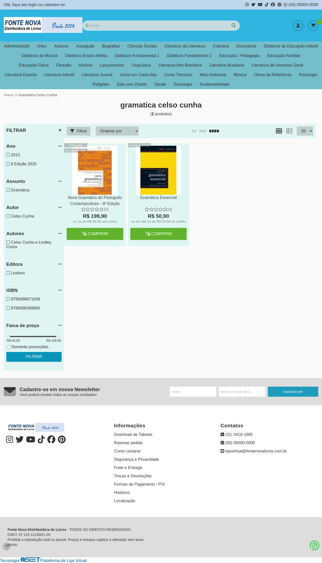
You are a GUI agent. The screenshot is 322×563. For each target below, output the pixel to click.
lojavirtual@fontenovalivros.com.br (254, 451)
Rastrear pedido (128, 443)
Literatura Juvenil (97, 75)
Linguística (141, 65)
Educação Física (34, 65)
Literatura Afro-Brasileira (180, 65)
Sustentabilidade (214, 84)
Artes (42, 46)
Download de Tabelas (133, 434)
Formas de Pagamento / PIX (139, 484)
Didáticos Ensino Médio (86, 56)
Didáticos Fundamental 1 (137, 56)
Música (240, 75)
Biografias (111, 46)
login (33, 5)
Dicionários (246, 46)
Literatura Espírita (20, 75)
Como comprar (127, 451)
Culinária (221, 46)
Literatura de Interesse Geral (277, 65)
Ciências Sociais (142, 46)
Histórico (122, 492)
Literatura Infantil (59, 75)
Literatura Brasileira (226, 65)
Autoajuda (85, 46)
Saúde (160, 84)
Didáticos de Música (40, 56)
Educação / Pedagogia (239, 56)
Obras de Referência (272, 75)
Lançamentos (112, 65)
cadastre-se (54, 5)
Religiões (101, 84)
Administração (16, 46)
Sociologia (183, 84)
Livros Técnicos (178, 75)
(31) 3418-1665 (237, 434)
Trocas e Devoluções (133, 476)
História (85, 65)
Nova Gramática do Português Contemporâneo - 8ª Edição (95, 200)
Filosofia (63, 65)
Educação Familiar (283, 56)
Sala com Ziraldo (132, 84)
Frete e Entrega (128, 468)
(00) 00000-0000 (301, 5)
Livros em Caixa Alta (138, 75)
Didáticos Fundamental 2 (189, 56)
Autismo (61, 46)
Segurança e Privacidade (136, 459)
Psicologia (308, 75)
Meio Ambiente (212, 75)
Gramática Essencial (158, 197)
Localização (124, 501)
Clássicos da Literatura (184, 46)
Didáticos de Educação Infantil (291, 46)
